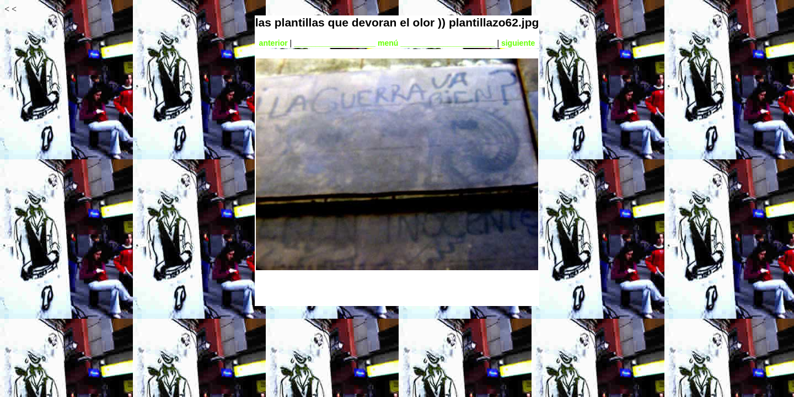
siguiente (518, 43)
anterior (273, 43)
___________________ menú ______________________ (394, 43)
